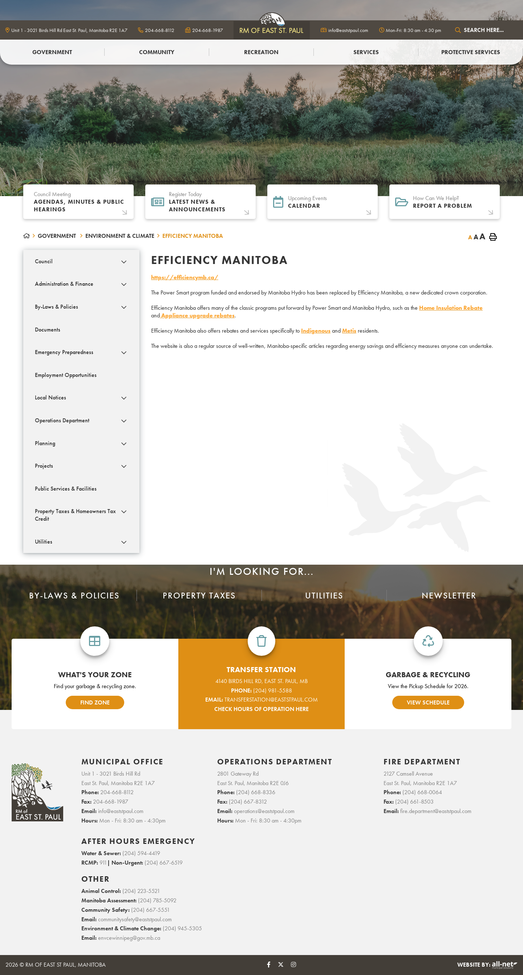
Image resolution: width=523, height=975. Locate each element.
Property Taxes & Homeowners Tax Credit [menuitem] (75, 515)
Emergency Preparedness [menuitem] (64, 352)
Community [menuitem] (156, 52)
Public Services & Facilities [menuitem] (66, 488)
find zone (95, 702)
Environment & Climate (119, 236)
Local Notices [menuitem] (50, 397)
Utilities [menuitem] (43, 541)
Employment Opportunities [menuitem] (66, 375)
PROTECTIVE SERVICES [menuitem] (470, 52)
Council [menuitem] (44, 261)
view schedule (428, 702)
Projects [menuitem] (44, 466)
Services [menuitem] (366, 52)
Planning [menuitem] (45, 443)
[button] (124, 262)
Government (57, 236)
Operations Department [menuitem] (62, 420)
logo (272, 30)
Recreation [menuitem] (261, 52)
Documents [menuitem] (47, 329)
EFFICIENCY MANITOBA (192, 236)
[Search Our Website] (485, 30)
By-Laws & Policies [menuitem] (56, 306)
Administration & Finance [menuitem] (64, 284)
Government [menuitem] (52, 52)
